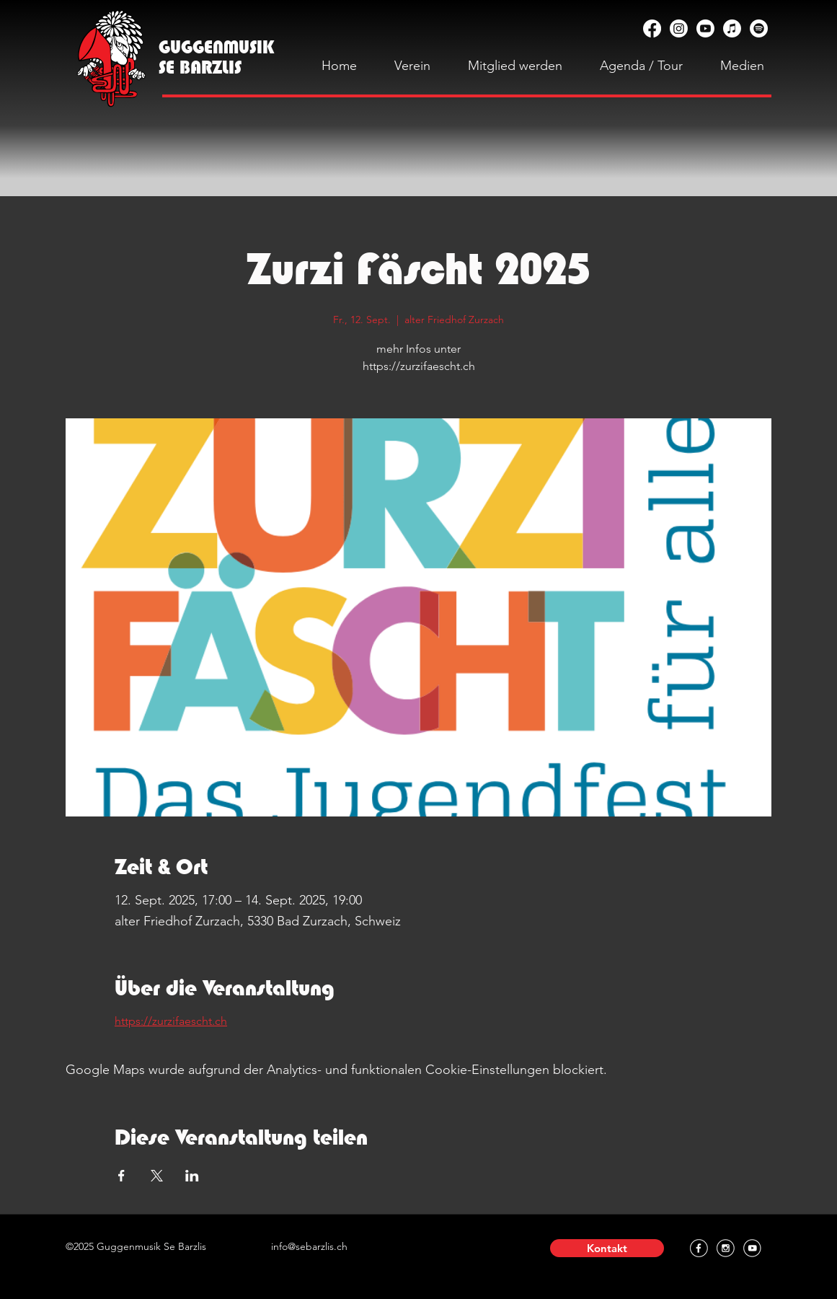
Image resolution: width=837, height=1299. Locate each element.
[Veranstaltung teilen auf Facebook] (121, 1175)
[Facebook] (652, 28)
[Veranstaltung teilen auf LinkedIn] (192, 1175)
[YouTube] (705, 28)
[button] (607, 1248)
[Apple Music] (732, 28)
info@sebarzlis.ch (309, 1246)
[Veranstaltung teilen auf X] (157, 1175)
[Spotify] (759, 28)
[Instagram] (679, 28)
